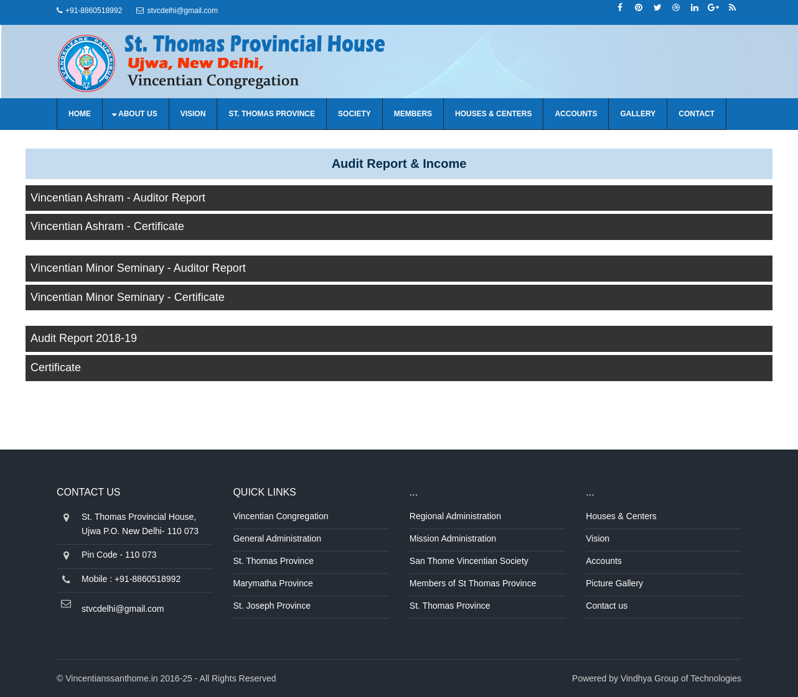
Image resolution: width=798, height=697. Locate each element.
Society (354, 113)
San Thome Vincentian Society (469, 561)
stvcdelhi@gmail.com (182, 10)
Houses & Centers (493, 113)
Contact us (606, 606)
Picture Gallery (614, 583)
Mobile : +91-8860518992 (131, 579)
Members (413, 113)
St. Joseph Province (272, 606)
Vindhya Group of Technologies (681, 678)
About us (137, 113)
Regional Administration (455, 516)
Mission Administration (453, 538)
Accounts (576, 113)
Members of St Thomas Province (473, 583)
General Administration (277, 538)
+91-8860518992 (93, 10)
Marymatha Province (272, 583)
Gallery (637, 113)
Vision (193, 113)
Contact (696, 113)
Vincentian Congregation (280, 516)
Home (79, 113)
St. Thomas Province (271, 113)
